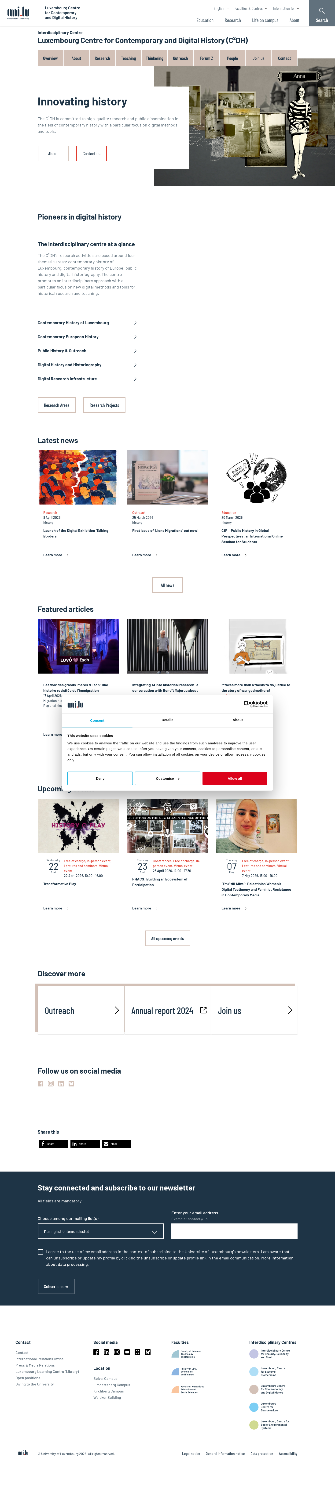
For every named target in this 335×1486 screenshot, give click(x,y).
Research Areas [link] (57, 405)
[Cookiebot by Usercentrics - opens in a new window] (247, 704)
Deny (100, 778)
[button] (53, 1144)
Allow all (235, 778)
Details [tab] (167, 719)
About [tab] (238, 719)
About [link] (53, 153)
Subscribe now (56, 1286)
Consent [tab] (97, 720)
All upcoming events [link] (167, 938)
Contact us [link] (91, 153)
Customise (168, 778)
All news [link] (167, 585)
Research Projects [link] (104, 405)
